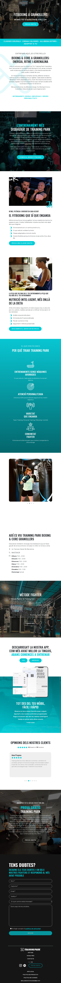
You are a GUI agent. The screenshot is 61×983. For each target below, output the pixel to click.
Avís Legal (30, 971)
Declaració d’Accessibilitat (30, 981)
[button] (28, 503)
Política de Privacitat (30, 974)
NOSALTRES (30, 955)
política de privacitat (33, 929)
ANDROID (35, 660)
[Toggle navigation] (58, 4)
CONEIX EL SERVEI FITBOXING (31, 157)
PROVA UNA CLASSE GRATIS (22, 243)
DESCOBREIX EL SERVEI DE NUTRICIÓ (25, 329)
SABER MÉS (30, 623)
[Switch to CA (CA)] (29, 962)
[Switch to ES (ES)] (32, 962)
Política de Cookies (30, 977)
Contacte (30, 958)
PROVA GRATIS (30, 24)
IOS (23, 660)
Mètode (30, 952)
